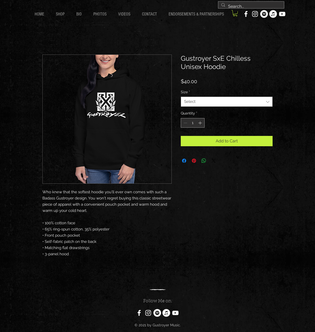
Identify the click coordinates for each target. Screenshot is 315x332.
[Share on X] (214, 161)
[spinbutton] (192, 122)
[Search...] (250, 6)
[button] (235, 13)
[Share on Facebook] (184, 161)
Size (185, 92)
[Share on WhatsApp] (204, 161)
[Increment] (200, 122)
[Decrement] (185, 122)
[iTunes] (273, 14)
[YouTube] (282, 14)
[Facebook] (246, 14)
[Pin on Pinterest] (194, 161)
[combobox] (227, 102)
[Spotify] (264, 14)
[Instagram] (255, 14)
